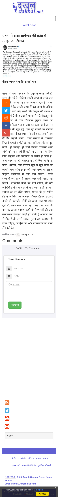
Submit (15, 304)
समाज (38, 458)
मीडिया (31, 458)
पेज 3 (45, 458)
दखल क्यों (16, 465)
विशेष (14, 458)
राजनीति (22, 458)
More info (38, 490)
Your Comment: (17, 259)
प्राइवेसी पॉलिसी (29, 465)
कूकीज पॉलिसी (44, 465)
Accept (42, 494)
